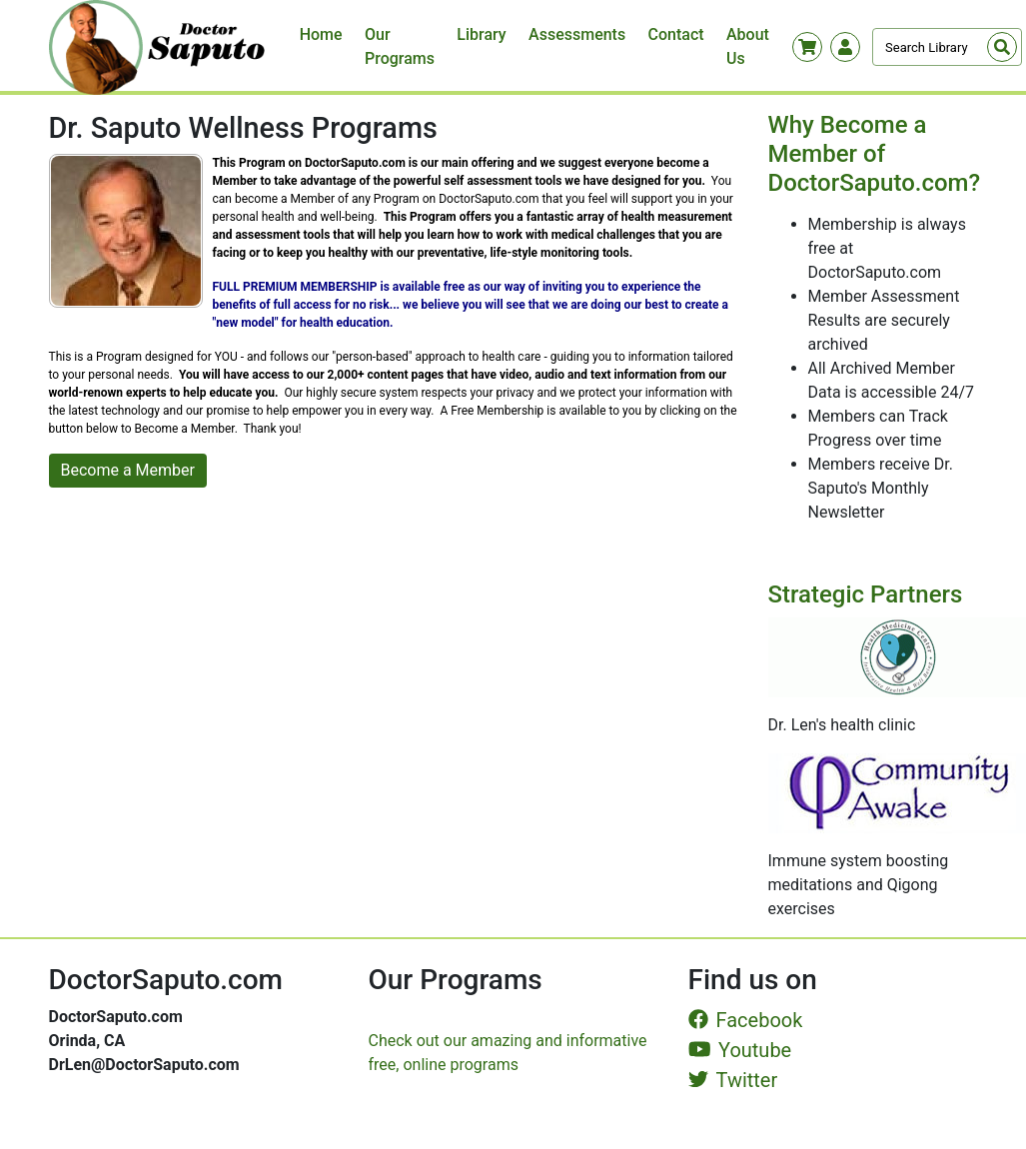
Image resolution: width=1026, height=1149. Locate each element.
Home (321, 34)
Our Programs (400, 46)
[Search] (947, 47)
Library (481, 34)
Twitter (733, 1080)
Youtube (740, 1050)
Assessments (576, 34)
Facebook (745, 1020)
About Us (747, 46)
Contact (676, 34)
